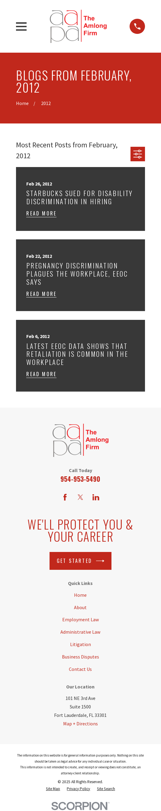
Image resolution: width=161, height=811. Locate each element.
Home (80, 595)
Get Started (80, 561)
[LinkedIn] (95, 497)
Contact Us (80, 669)
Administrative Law (80, 632)
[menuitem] (53, 788)
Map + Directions (80, 724)
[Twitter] (80, 497)
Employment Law (80, 619)
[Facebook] (65, 497)
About (80, 607)
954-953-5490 (80, 479)
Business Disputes (80, 657)
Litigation (80, 644)
